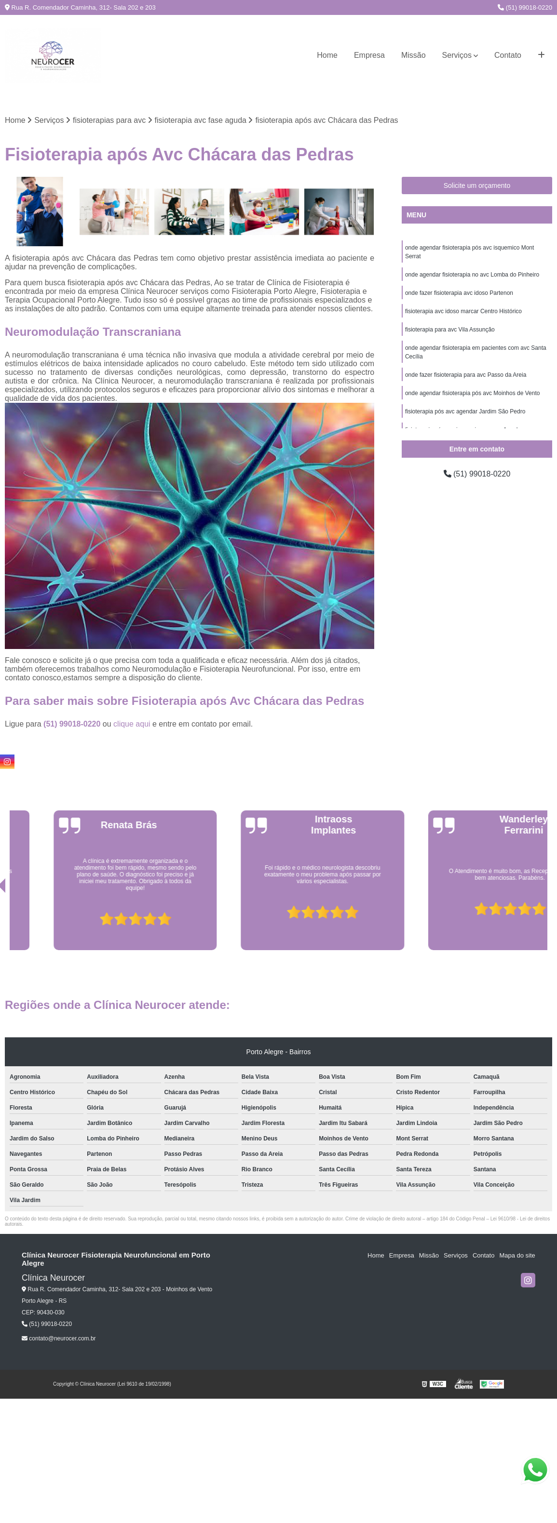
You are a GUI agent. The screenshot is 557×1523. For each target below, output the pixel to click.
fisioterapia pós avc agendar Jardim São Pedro (465, 411)
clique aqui (131, 724)
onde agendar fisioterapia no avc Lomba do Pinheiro (472, 274)
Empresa (369, 55)
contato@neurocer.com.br (59, 1338)
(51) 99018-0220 (525, 7)
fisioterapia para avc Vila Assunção (450, 329)
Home (327, 55)
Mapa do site (517, 1255)
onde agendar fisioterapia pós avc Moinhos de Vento (472, 393)
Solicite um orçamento (477, 185)
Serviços (457, 55)
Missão (413, 55)
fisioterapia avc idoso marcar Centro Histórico (463, 311)
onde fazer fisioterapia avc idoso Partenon (459, 293)
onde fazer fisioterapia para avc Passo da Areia (465, 374)
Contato (507, 55)
